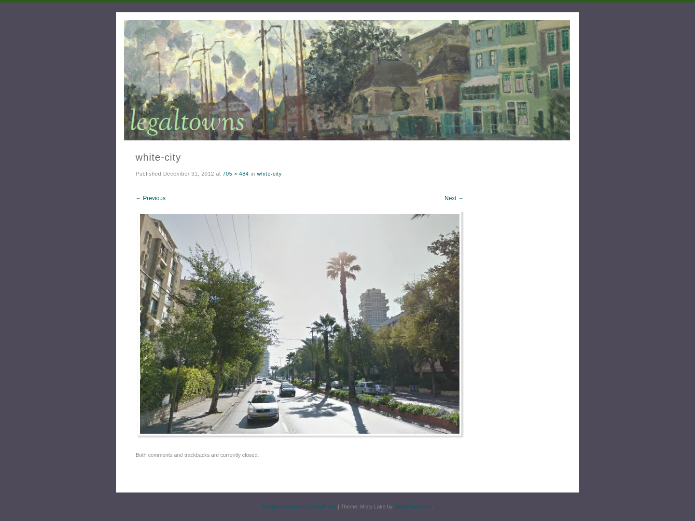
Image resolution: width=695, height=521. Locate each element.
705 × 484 (235, 174)
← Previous (151, 198)
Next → (454, 198)
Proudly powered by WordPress (299, 506)
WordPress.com (412, 506)
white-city (269, 174)
